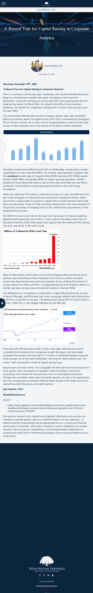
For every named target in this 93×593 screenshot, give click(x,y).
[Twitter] (44, 575)
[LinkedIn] (48, 575)
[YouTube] (52, 575)
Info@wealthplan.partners (46, 586)
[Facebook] (40, 575)
